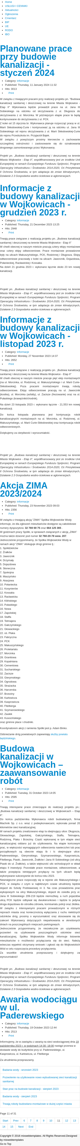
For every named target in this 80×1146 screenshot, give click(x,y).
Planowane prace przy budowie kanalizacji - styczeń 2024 (36, 60)
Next (21, 1126)
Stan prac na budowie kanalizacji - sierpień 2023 (31, 1088)
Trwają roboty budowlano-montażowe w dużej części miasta (37, 1103)
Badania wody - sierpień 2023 (20, 1096)
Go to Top (5, 1143)
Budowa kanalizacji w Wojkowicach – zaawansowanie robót (33, 764)
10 (50, 1120)
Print (9, 92)
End (31, 1126)
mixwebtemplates (13, 1139)
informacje (23, 80)
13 (74, 1120)
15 (11, 1126)
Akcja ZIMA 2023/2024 (23, 489)
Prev (15, 1120)
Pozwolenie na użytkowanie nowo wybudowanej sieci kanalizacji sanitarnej (40, 1079)
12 (66, 1120)
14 (3, 1126)
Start (5, 1120)
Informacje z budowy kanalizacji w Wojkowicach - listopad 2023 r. (40, 332)
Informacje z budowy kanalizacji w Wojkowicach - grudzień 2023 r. (40, 200)
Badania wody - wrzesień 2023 (20, 1069)
